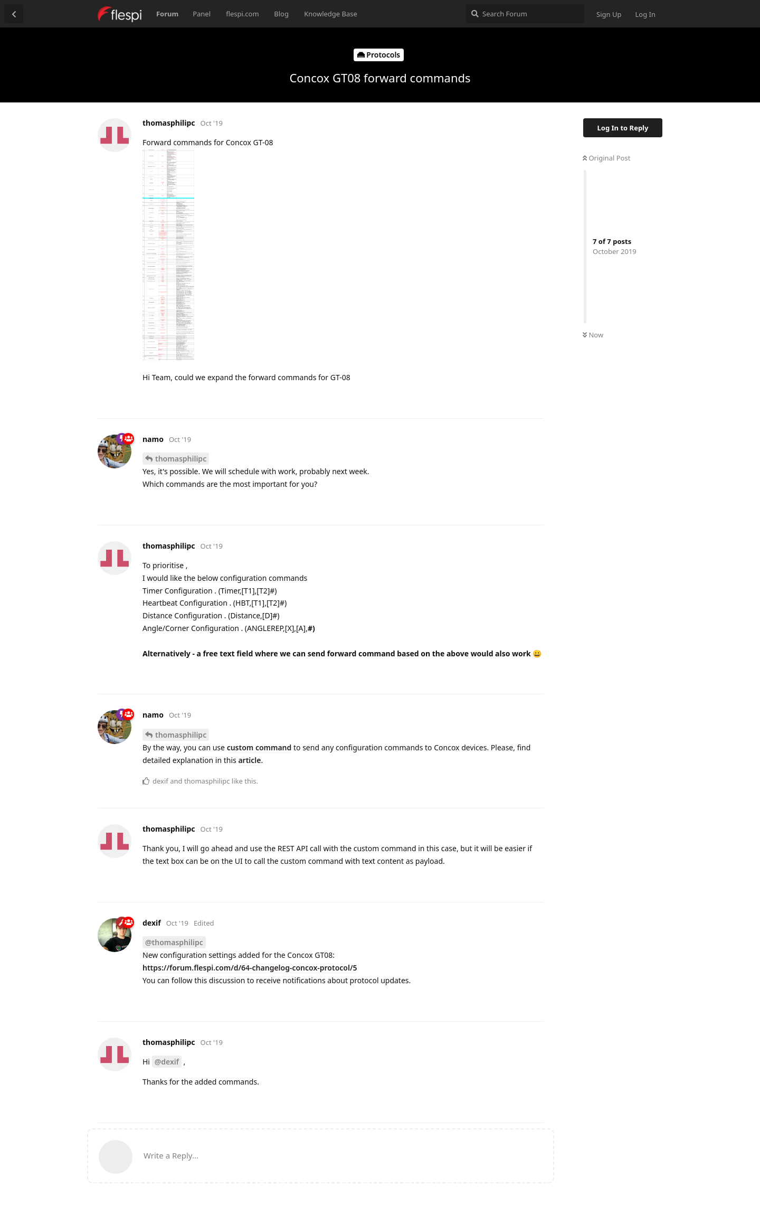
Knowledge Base (330, 13)
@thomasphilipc (174, 942)
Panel (202, 13)
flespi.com (242, 13)
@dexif (167, 1062)
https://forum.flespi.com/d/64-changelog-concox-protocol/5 (249, 968)
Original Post (606, 158)
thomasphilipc (180, 459)
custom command (259, 747)
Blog (281, 13)
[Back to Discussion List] (13, 13)
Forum (167, 13)
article (249, 760)
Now (593, 335)
